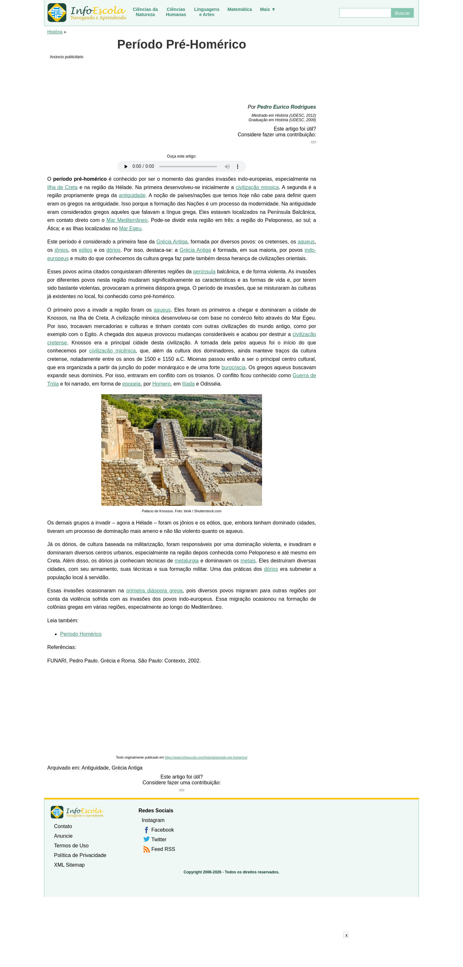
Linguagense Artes (207, 12)
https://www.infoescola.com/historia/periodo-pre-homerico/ (206, 757)
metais (248, 560)
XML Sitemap (69, 865)
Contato (63, 826)
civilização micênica (112, 350)
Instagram (153, 820)
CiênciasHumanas (176, 12)
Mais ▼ (268, 9)
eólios (85, 250)
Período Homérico (81, 634)
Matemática (239, 9)
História (54, 31)
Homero (161, 384)
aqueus (306, 241)
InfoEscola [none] (77, 812)
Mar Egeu (130, 228)
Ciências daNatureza (145, 12)
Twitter (159, 839)
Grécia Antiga (171, 241)
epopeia (131, 384)
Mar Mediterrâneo (127, 220)
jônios (61, 250)
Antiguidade (95, 768)
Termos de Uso (71, 845)
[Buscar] (365, 12)
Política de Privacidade (80, 855)
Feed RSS (163, 849)
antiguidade (132, 195)
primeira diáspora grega (154, 590)
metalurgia (187, 560)
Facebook (162, 830)
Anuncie (63, 836)
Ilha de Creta (62, 187)
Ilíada (188, 384)
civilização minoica (257, 187)
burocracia (234, 367)
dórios (113, 250)
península (204, 271)
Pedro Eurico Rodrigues (286, 107)
